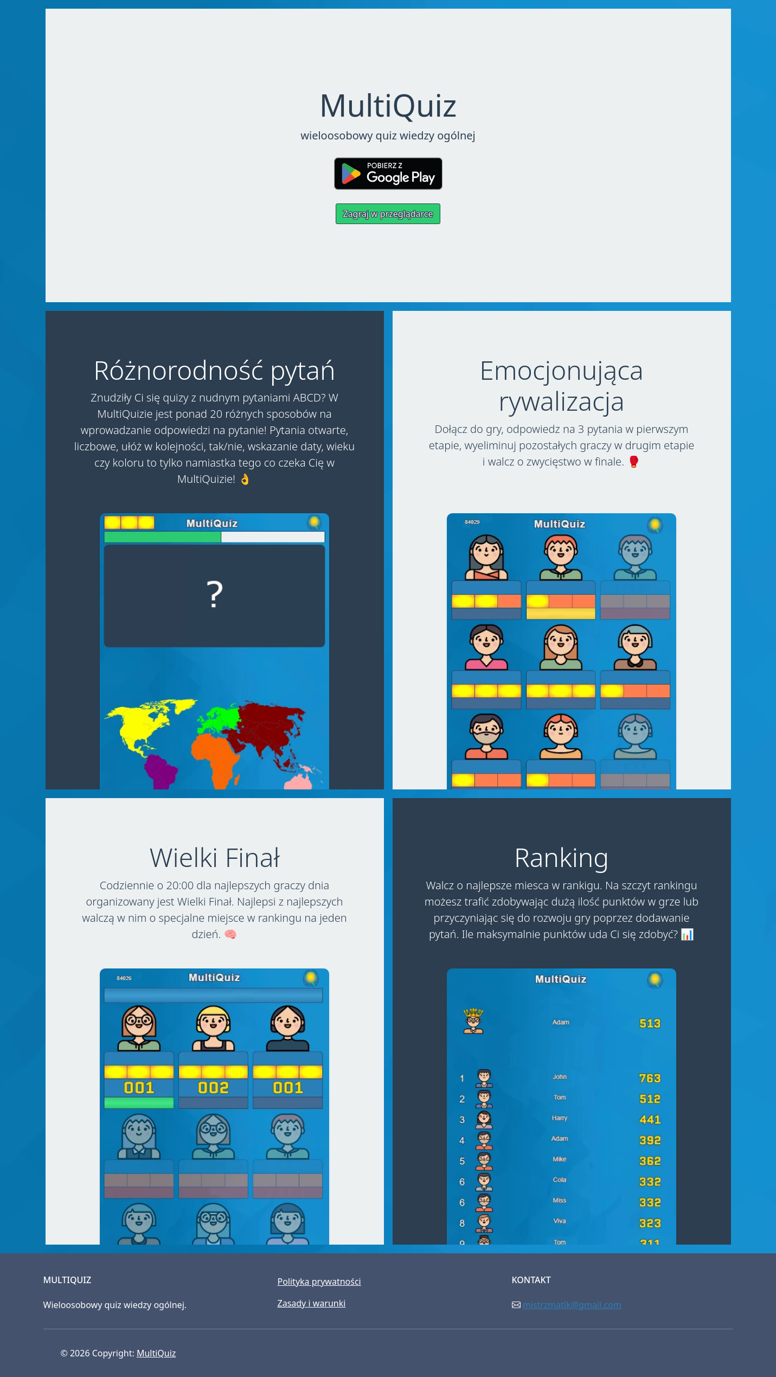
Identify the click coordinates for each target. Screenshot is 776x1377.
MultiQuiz (156, 1353)
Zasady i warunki (312, 1303)
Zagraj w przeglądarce (388, 214)
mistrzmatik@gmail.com (572, 1305)
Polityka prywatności (319, 1281)
